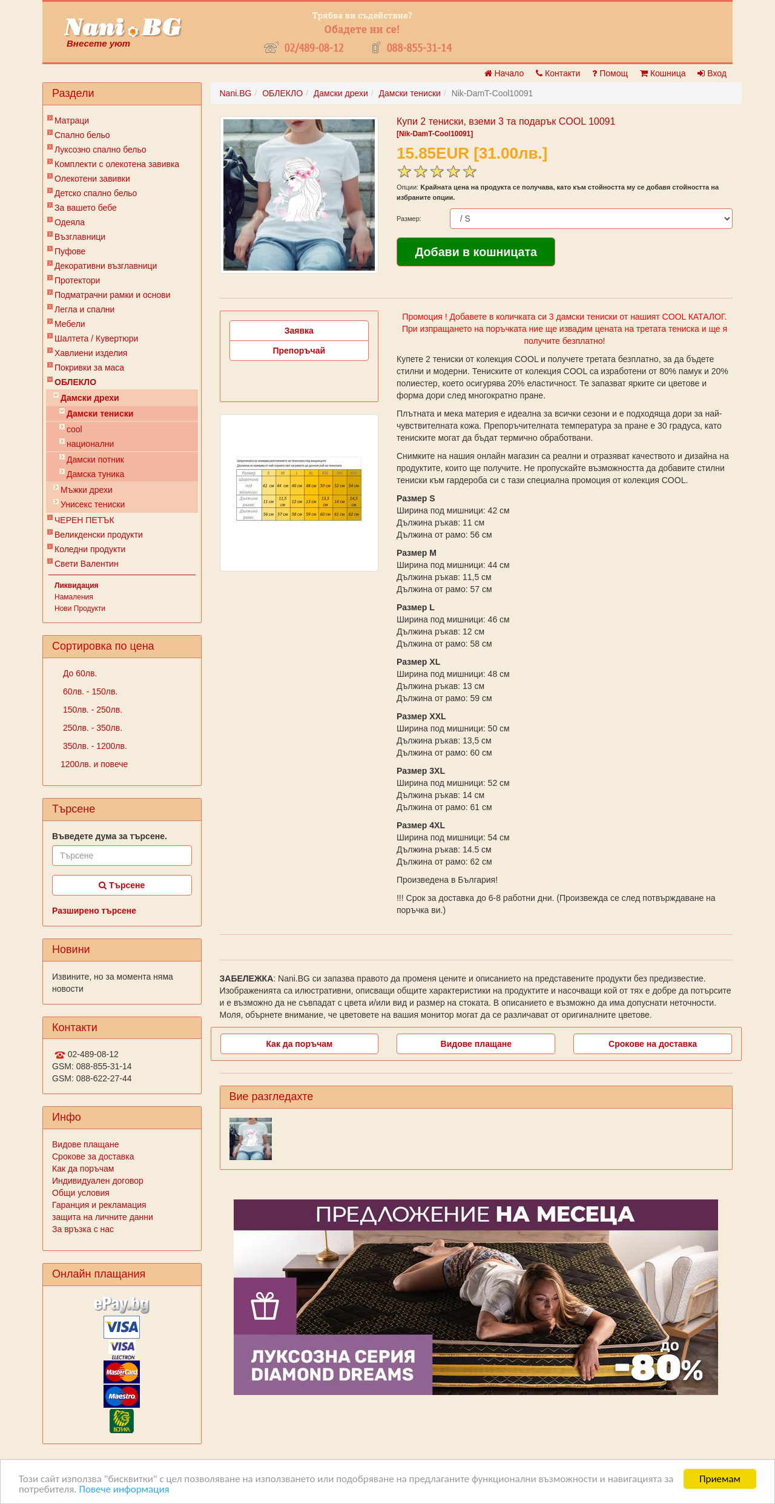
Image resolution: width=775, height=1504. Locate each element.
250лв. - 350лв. (91, 728)
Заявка (299, 330)
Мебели (69, 324)
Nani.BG (236, 93)
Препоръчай (298, 350)
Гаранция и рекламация (99, 1205)
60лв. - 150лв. (89, 691)
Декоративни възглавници (105, 266)
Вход (712, 73)
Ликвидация (76, 585)
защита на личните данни (102, 1217)
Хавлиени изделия (90, 353)
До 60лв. (79, 673)
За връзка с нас (83, 1229)
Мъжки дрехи (87, 490)
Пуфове (69, 251)
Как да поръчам (83, 1168)
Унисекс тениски (93, 504)
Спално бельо (82, 135)
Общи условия (81, 1193)
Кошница (662, 73)
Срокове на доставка (652, 1044)
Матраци (71, 120)
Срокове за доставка (93, 1156)
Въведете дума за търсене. (109, 836)
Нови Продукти (79, 608)
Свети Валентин (86, 564)
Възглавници (79, 237)
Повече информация (124, 1489)
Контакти (558, 73)
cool (74, 429)
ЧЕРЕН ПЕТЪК (84, 520)
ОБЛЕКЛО (75, 382)
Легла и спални (84, 309)
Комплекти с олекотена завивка (116, 164)
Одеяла (69, 222)
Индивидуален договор (97, 1181)
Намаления (73, 597)
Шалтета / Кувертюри (96, 338)
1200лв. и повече (94, 764)
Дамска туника (95, 474)
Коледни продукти (89, 549)
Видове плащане (85, 1144)
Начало (504, 73)
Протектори (77, 280)
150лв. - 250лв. (91, 709)
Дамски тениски (100, 413)
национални (90, 444)
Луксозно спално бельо (100, 149)
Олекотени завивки (92, 178)
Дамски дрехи (90, 398)
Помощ (610, 73)
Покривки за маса (89, 367)
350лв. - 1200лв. (94, 746)
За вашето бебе (85, 208)
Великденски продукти (98, 534)
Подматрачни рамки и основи (112, 295)
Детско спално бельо (95, 193)
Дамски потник (95, 459)
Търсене (122, 885)
